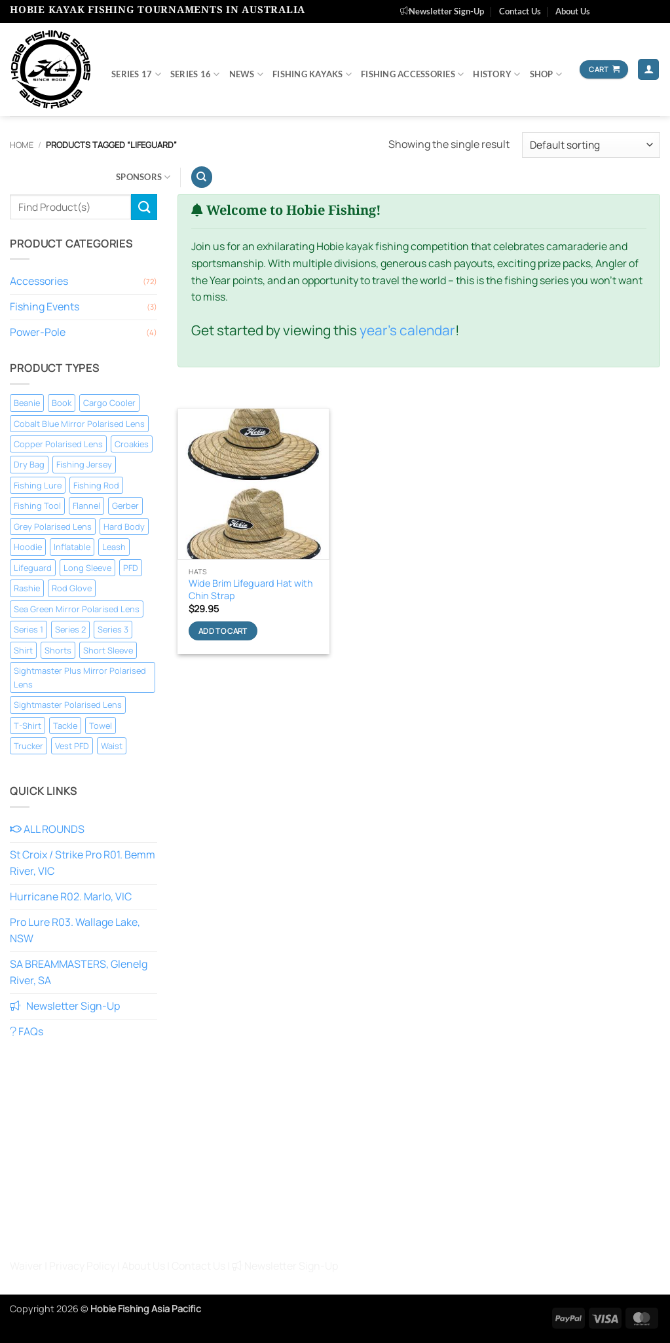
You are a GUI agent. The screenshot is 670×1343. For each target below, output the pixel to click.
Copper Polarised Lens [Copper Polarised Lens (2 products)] (58, 444)
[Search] (201, 177)
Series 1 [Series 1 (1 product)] (28, 629)
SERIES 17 (136, 74)
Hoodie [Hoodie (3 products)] (28, 547)
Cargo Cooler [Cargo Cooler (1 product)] (109, 403)
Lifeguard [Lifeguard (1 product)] (33, 568)
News (246, 74)
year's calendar (407, 330)
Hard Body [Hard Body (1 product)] (124, 526)
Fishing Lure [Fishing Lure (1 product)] (38, 485)
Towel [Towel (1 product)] (100, 725)
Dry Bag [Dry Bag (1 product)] (29, 464)
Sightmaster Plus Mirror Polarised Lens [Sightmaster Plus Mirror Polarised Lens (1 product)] (80, 677)
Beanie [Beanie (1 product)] (27, 403)
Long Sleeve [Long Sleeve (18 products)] (87, 568)
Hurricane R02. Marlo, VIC (71, 896)
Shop (546, 74)
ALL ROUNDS (47, 829)
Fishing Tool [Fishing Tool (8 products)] (37, 505)
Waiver (26, 1266)
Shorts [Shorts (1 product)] (58, 650)
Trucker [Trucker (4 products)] (28, 746)
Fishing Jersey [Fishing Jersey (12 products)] (84, 464)
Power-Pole (37, 332)
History (496, 74)
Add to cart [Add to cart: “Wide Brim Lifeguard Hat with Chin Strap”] (223, 631)
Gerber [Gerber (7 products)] (125, 505)
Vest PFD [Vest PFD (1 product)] (72, 746)
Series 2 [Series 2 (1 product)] (70, 629)
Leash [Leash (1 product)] (114, 547)
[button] (648, 70)
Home (21, 145)
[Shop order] (591, 145)
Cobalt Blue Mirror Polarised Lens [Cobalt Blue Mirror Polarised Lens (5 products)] (79, 424)
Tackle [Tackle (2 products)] (65, 725)
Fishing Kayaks (312, 74)
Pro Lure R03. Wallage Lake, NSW (75, 930)
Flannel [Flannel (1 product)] (86, 505)
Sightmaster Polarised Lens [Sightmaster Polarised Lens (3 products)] (68, 704)
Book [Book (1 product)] (61, 403)
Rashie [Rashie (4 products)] (27, 588)
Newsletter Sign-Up (442, 11)
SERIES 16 (195, 74)
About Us (572, 11)
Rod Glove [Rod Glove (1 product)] (72, 588)
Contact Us (520, 11)
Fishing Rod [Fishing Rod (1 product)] (96, 485)
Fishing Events (44, 306)
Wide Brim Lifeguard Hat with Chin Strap (251, 590)
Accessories (39, 281)
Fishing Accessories (412, 74)
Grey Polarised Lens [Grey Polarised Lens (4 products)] (53, 526)
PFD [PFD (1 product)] (130, 568)
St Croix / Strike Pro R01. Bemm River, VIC (82, 863)
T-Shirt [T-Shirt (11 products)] (27, 725)
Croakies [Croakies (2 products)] (132, 444)
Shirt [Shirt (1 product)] (23, 650)
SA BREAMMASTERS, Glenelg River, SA (78, 972)
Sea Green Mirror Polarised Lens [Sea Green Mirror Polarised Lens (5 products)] (77, 609)
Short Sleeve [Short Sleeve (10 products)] (108, 650)
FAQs (26, 1031)
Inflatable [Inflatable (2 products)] (72, 547)
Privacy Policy (82, 1266)
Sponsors (143, 177)
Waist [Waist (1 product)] (111, 746)
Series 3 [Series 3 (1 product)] (113, 629)
